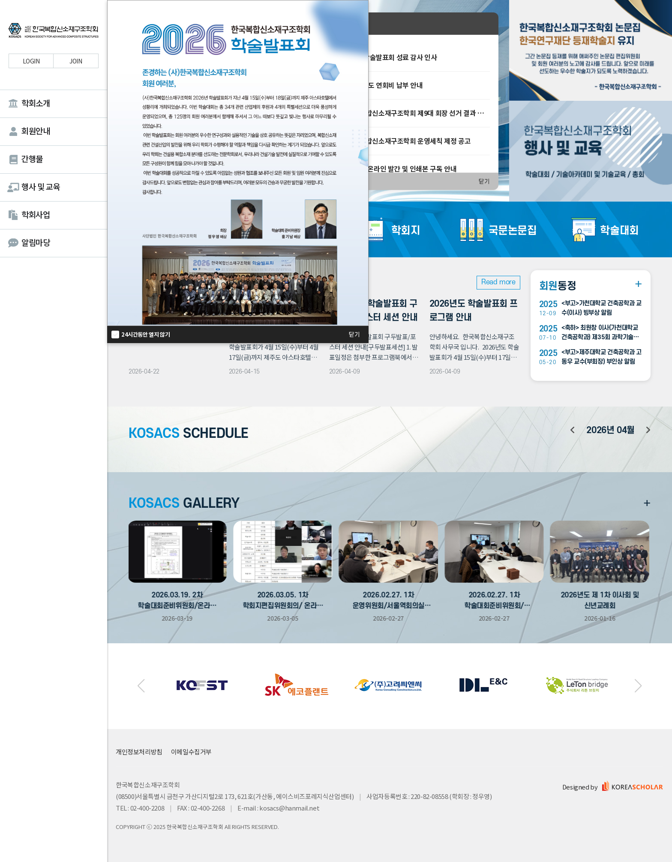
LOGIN (31, 61)
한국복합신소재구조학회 (54, 31)
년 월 (610, 430)
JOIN (75, 61)
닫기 (484, 181)
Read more (498, 282)
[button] (141, 686)
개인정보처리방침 (139, 751)
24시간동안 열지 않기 (145, 334)
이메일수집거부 (191, 751)
